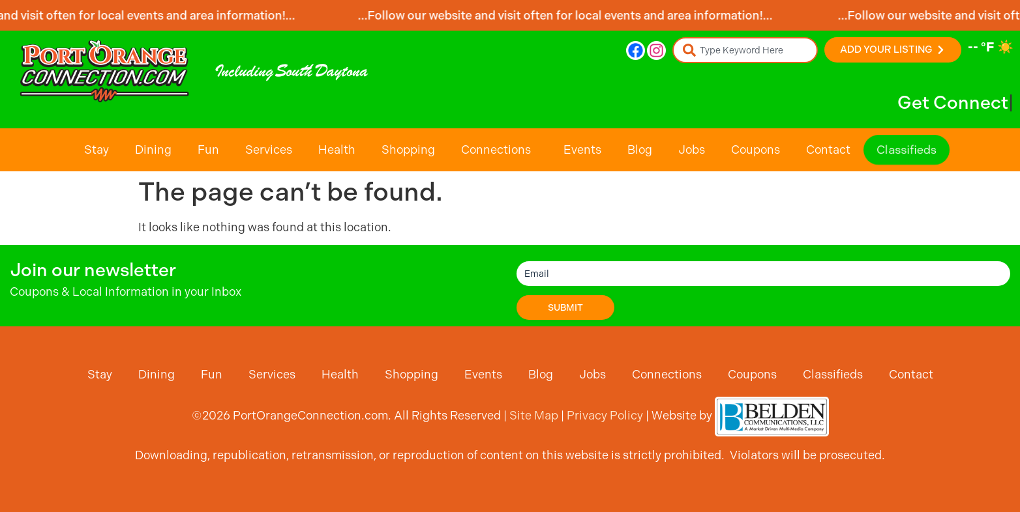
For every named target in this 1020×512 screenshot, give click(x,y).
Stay (96, 149)
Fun (208, 149)
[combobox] (745, 50)
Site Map (533, 415)
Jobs (691, 149)
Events (582, 149)
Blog (639, 149)
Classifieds (906, 149)
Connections (499, 149)
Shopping (408, 149)
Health (336, 149)
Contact (828, 149)
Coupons (755, 149)
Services (268, 149)
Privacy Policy (605, 415)
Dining (153, 149)
